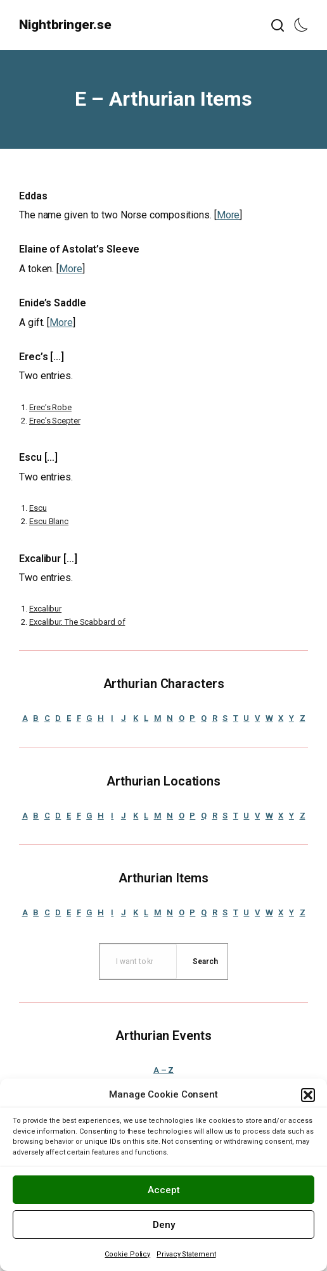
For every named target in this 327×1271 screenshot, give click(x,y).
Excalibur (45, 608)
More (228, 215)
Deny (164, 1224)
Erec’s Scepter (54, 420)
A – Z (163, 1070)
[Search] (205, 961)
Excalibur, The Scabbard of (77, 622)
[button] (308, 1095)
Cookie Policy (127, 1254)
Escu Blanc (48, 521)
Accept (164, 1190)
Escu (38, 508)
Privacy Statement (186, 1254)
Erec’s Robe (50, 407)
